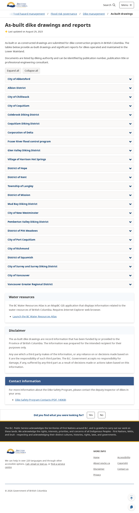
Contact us (123, 468)
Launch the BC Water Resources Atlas (35, 316)
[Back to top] (131, 497)
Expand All (13, 70)
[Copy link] (131, 507)
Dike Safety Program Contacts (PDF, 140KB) (40, 400)
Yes (91, 415)
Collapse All (31, 70)
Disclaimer (98, 468)
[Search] (109, 5)
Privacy (97, 474)
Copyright (122, 463)
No (101, 415)
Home (96, 457)
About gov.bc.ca (101, 463)
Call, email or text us (36, 463)
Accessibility (123, 457)
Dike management (94, 14)
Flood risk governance (64, 14)
